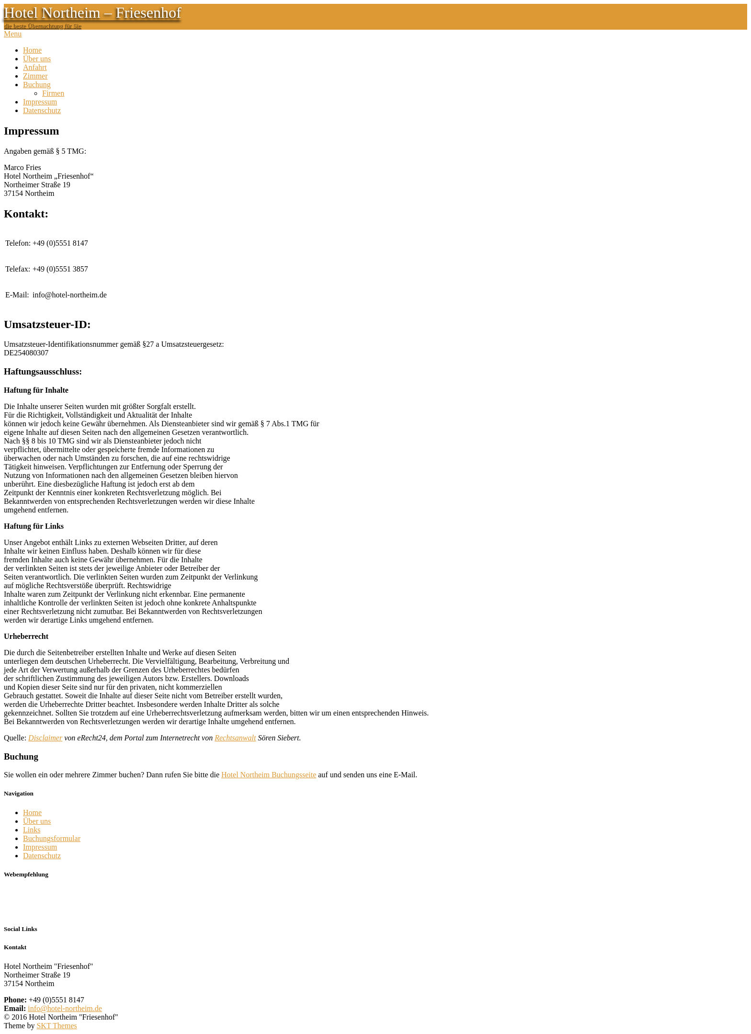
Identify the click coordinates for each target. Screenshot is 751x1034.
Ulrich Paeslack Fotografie (45, 910)
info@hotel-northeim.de (65, 1008)
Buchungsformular (51, 838)
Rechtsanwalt (235, 738)
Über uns (37, 59)
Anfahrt (35, 67)
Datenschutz (42, 110)
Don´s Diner (23, 893)
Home (32, 50)
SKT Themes (56, 1026)
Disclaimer (45, 738)
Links (31, 830)
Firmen (53, 93)
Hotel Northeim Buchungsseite (268, 775)
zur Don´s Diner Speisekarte (47, 902)
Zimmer (35, 76)
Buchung (37, 84)
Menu (13, 34)
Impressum (40, 102)
